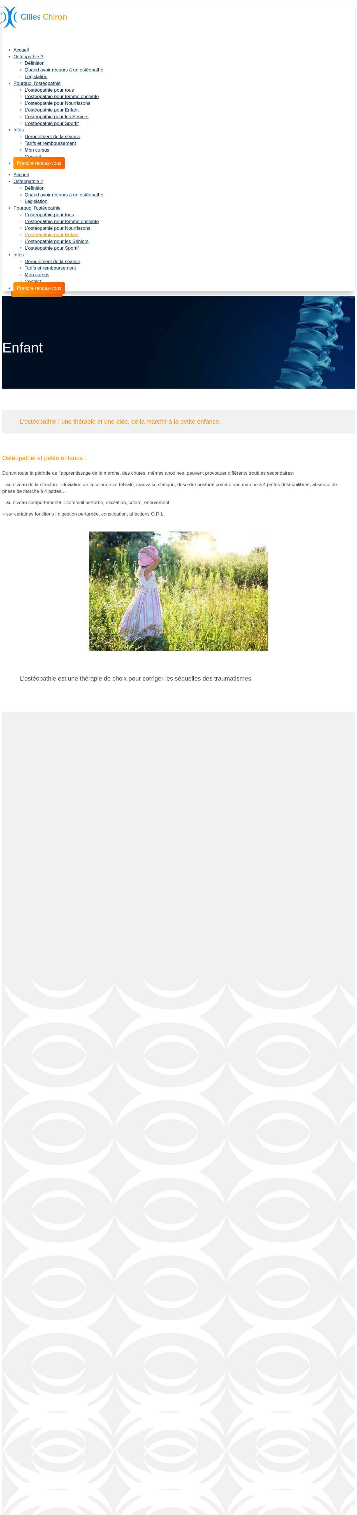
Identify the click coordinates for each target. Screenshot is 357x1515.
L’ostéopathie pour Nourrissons (57, 103)
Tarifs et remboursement (50, 143)
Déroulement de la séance (52, 136)
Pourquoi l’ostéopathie (37, 83)
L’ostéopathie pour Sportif (52, 123)
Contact (33, 156)
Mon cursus (37, 150)
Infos (18, 130)
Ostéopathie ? (28, 56)
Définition (35, 63)
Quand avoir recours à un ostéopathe (64, 70)
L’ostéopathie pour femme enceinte (62, 96)
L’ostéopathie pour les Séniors (57, 116)
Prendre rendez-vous (39, 163)
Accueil (21, 50)
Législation (36, 76)
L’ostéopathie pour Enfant (52, 110)
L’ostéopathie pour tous (49, 90)
